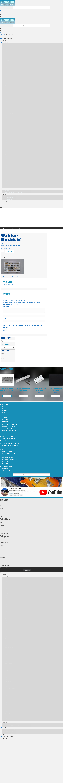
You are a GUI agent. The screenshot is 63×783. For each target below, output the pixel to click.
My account (3, 529)
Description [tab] (6, 445)
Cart (2, 524)
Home (1, 396)
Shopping (5, 590)
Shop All (2, 521)
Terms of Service (4, 701)
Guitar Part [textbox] (7, 516)
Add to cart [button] (7, 564)
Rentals (4, 581)
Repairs (4, 583)
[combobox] (8, 515)
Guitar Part (16, 396)
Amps (1, 708)
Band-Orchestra (4, 710)
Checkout (3, 526)
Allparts (5, 426)
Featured (2, 716)
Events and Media (4, 682)
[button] (0, 734)
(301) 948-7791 (9, 34)
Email (5, 487)
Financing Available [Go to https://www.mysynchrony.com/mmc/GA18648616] (7, 626)
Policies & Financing (4, 699)
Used (1, 731)
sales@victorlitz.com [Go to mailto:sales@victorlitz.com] (8, 609)
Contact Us (3, 684)
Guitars (2, 723)
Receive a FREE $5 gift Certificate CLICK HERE (7, 638)
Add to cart (9, 420)
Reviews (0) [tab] (15, 445)
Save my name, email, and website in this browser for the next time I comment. (22, 494)
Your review (6, 475)
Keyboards (2, 726)
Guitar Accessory (8, 396)
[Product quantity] (2, 419)
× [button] (0, 209)
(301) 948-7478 (4, 12)
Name (5, 482)
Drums (1, 713)
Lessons (2, 679)
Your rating (6, 473)
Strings (1, 728)
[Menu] (1, 207)
